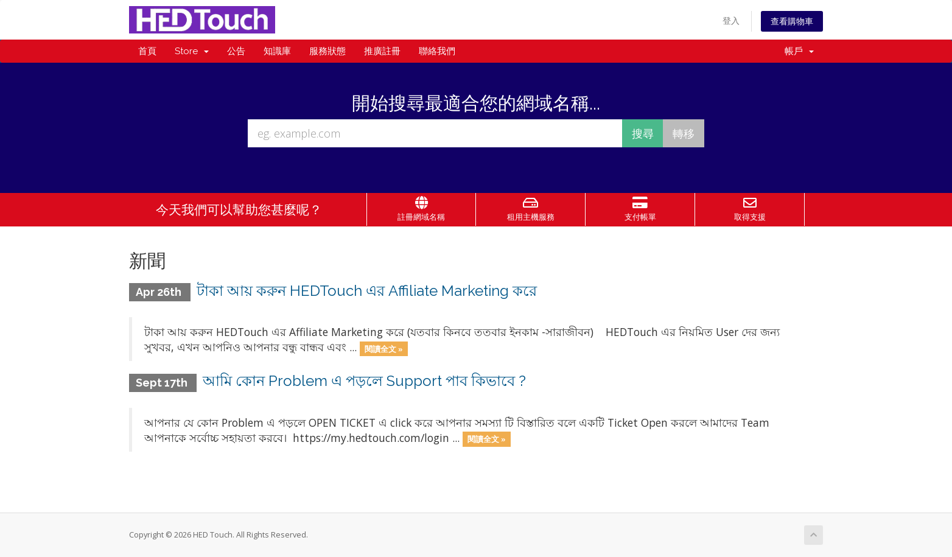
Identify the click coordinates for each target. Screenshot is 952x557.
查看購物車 (792, 21)
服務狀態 (327, 51)
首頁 (147, 51)
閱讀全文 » (384, 348)
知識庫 (277, 51)
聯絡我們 (437, 51)
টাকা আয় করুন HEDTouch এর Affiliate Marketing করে (367, 291)
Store (192, 51)
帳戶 (799, 51)
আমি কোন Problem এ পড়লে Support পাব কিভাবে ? (364, 381)
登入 (731, 20)
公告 (236, 51)
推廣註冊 (382, 51)
